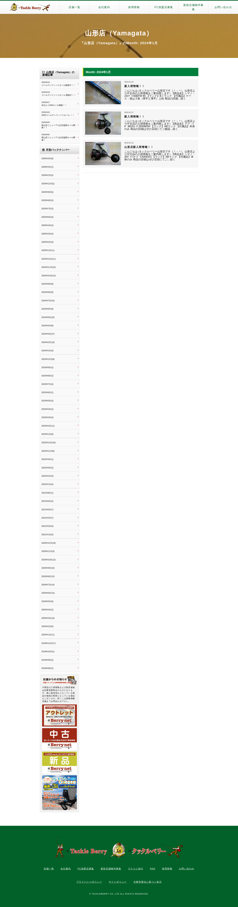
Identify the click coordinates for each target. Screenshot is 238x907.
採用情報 (134, 7)
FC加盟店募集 (163, 7)
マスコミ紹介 (135, 868)
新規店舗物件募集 (193, 7)
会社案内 (104, 7)
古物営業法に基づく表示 (147, 882)
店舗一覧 (74, 7)
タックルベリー (30, 7)
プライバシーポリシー (89, 882)
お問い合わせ (223, 7)
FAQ (152, 868)
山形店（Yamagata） (119, 33)
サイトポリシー (118, 882)
